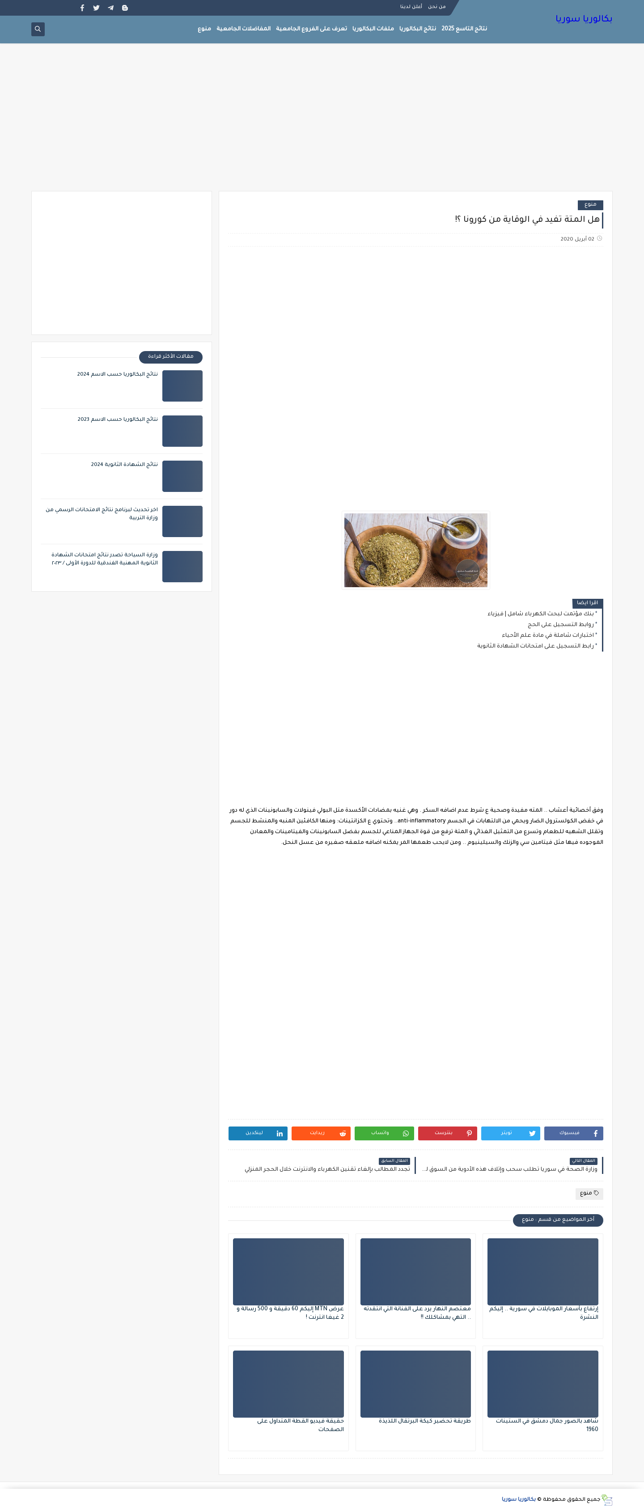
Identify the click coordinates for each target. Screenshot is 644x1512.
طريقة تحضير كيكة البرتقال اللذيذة (425, 1422)
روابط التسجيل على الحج (561, 625)
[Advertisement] (322, 121)
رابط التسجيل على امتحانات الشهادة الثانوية (535, 647)
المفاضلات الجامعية (243, 29)
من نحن (437, 7)
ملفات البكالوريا (373, 29)
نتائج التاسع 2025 (464, 29)
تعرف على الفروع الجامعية (311, 29)
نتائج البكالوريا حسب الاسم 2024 (117, 375)
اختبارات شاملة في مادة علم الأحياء (548, 636)
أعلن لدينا (411, 7)
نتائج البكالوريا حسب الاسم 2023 (118, 420)
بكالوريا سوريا (584, 20)
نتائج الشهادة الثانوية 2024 (124, 465)
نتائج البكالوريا (417, 29)
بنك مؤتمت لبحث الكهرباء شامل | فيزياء (540, 614)
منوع (204, 29)
